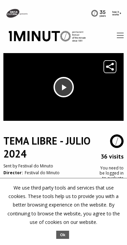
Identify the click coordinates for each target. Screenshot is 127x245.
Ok (62, 234)
